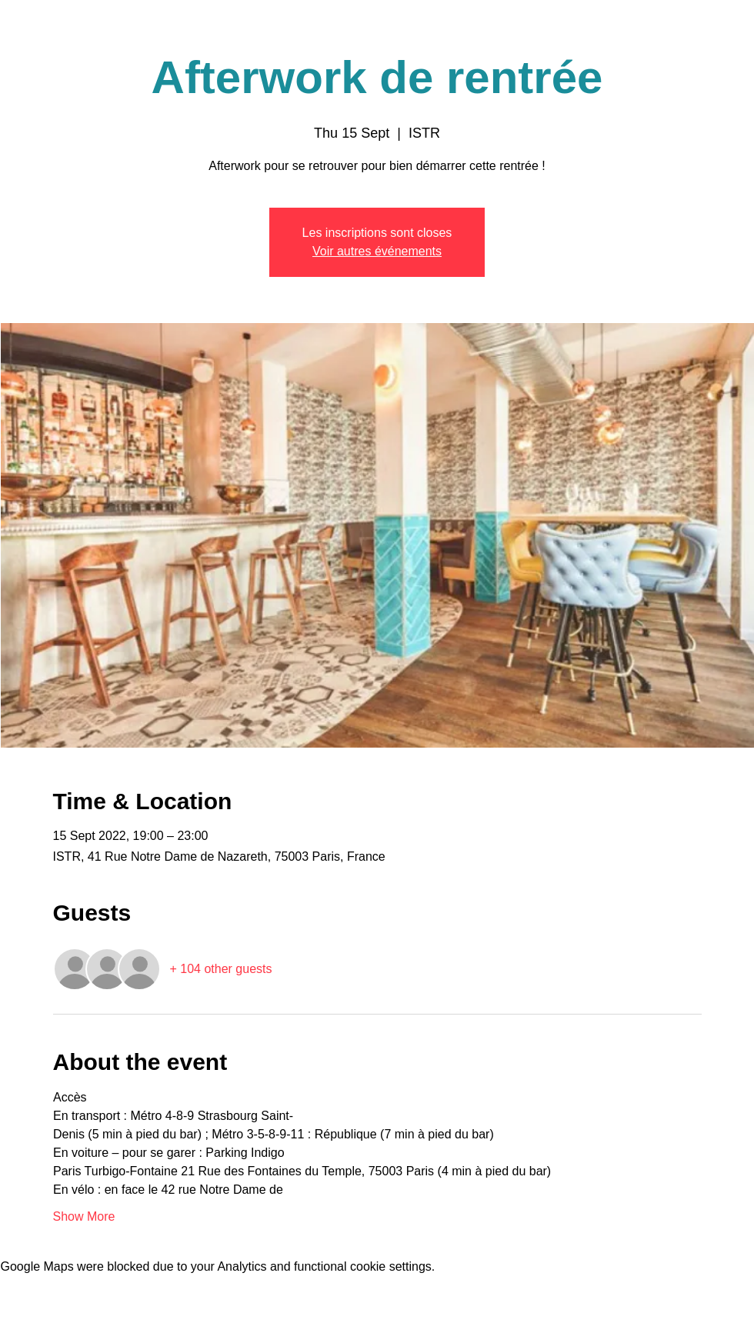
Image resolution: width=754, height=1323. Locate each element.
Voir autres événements (377, 251)
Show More (84, 1216)
